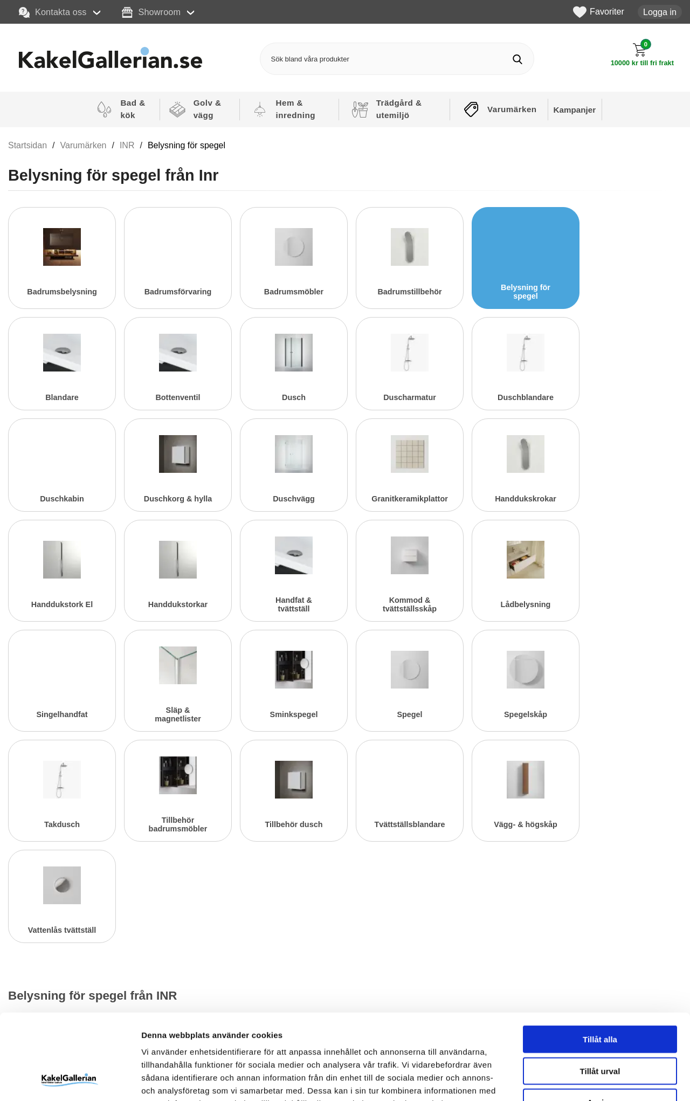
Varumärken (83, 145)
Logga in (660, 12)
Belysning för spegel (186, 145)
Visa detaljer (586, 1079)
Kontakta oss (53, 12)
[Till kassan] (642, 54)
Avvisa (600, 1022)
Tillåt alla (600, 959)
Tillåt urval (600, 990)
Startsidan (27, 145)
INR (127, 145)
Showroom (151, 12)
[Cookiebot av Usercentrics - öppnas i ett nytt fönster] (70, 1080)
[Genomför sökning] (518, 59)
